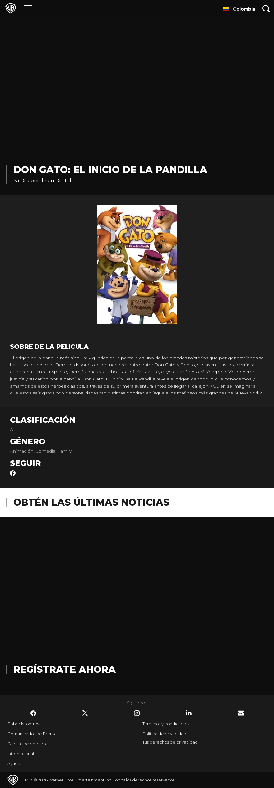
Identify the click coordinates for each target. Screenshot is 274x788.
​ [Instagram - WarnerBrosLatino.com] (137, 713)
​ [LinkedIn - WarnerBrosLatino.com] (189, 713)
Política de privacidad (164, 733)
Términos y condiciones (165, 723)
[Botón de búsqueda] (266, 8)
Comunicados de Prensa (32, 733)
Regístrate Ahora (64, 669)
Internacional (20, 753)
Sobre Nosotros (23, 723)
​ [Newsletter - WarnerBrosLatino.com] (240, 713)
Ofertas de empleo (26, 743)
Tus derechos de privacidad (170, 742)
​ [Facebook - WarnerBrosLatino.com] (33, 713)
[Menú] (28, 8)
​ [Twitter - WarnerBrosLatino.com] (85, 713)
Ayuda (13, 763)
